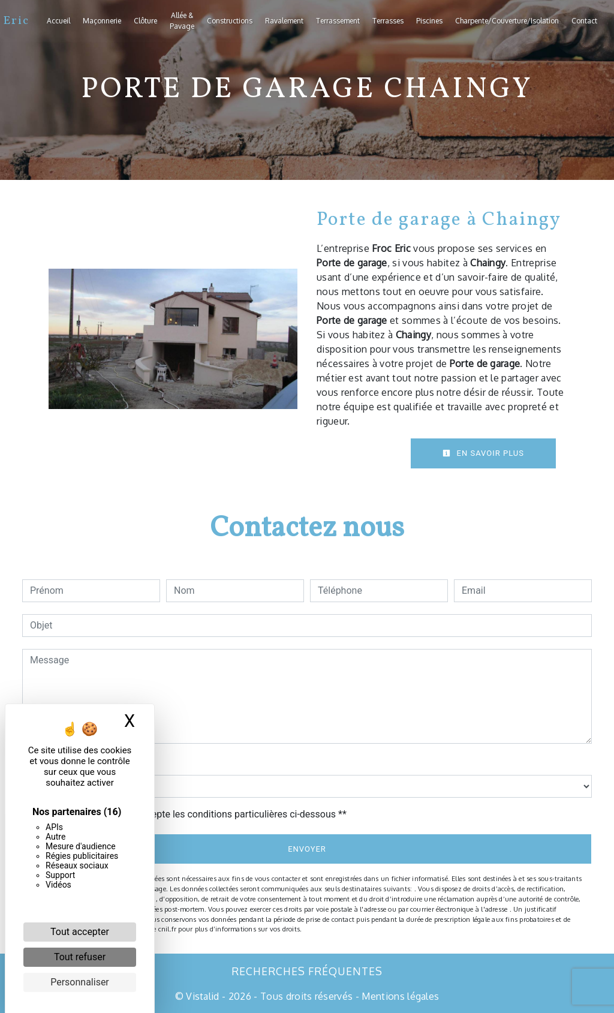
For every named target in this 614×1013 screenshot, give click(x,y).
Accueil (58, 20)
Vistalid (202, 996)
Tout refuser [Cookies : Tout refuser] (80, 957)
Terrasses (388, 20)
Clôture (145, 20)
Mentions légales (399, 996)
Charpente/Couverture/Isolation (507, 20)
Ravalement (284, 20)
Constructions (229, 20)
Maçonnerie (102, 20)
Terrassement (338, 20)
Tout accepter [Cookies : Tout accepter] (79, 931)
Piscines (429, 20)
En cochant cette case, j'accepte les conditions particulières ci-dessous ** (190, 814)
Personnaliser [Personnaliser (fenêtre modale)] (79, 982)
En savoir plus (483, 453)
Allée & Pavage (182, 21)
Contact (584, 20)
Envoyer (307, 848)
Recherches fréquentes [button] (307, 971)
